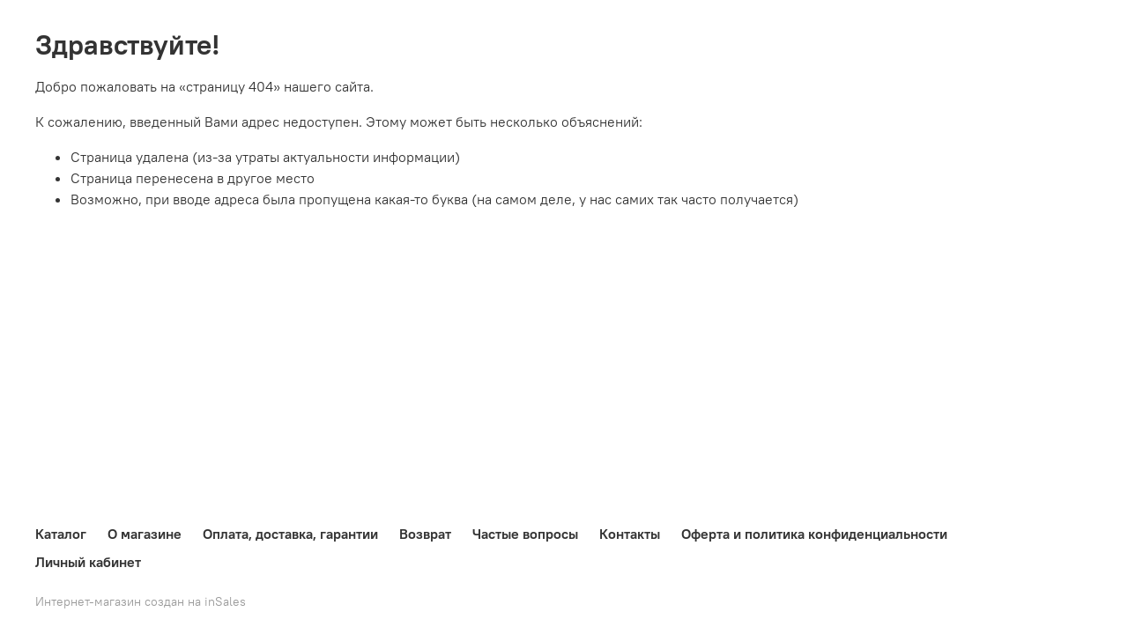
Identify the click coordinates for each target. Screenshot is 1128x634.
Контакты (629, 533)
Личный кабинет (88, 562)
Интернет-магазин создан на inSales (140, 601)
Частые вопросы (525, 533)
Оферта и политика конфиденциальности (814, 533)
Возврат (425, 533)
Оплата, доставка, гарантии (290, 533)
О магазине (145, 533)
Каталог (60, 533)
